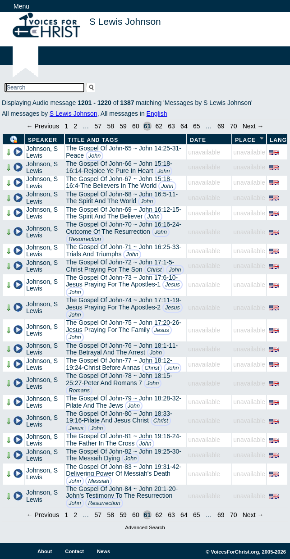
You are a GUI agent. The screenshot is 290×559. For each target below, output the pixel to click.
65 (196, 126)
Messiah (98, 481)
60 (135, 126)
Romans (79, 390)
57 (98, 126)
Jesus (172, 285)
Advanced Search (145, 527)
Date (198, 140)
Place (245, 140)
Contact (74, 551)
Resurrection (85, 239)
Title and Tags (93, 140)
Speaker (42, 140)
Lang (278, 140)
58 (110, 126)
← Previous (43, 126)
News (103, 551)
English (157, 113)
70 (233, 126)
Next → (253, 126)
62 (158, 126)
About (44, 551)
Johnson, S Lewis (42, 152)
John (94, 156)
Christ (154, 270)
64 (184, 126)
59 (123, 126)
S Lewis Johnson (73, 113)
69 (221, 126)
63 (171, 126)
